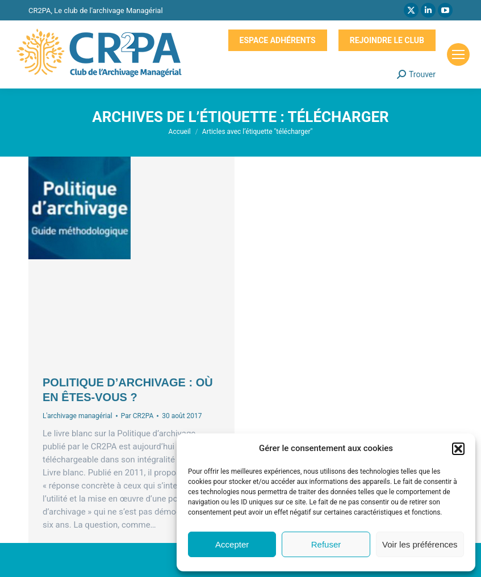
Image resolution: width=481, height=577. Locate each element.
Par (137, 416)
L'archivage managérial (77, 416)
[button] (458, 448)
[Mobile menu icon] (458, 54)
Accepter (232, 544)
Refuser (326, 544)
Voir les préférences (420, 544)
